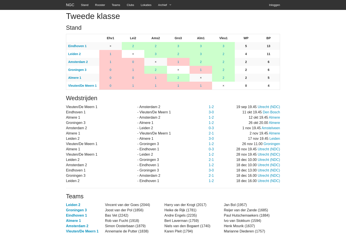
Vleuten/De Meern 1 (82, 231)
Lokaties (146, 5)
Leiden (274, 138)
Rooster (100, 5)
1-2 (211, 107)
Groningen (271, 144)
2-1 (211, 133)
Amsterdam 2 (77, 226)
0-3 (211, 128)
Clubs (130, 5)
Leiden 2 (73, 205)
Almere (274, 117)
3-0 (211, 112)
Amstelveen (270, 128)
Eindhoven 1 (76, 215)
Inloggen (274, 5)
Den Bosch (271, 112)
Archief (162, 5)
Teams (116, 5)
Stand (84, 5)
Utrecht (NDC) (269, 107)
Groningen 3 (76, 210)
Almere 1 (73, 221)
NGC (70, 5)
